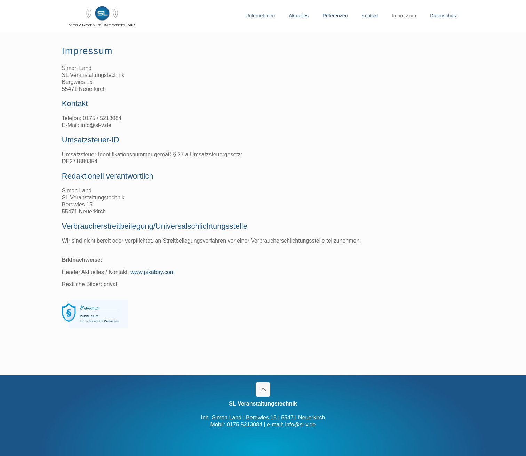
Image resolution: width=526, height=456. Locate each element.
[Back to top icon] (263, 389)
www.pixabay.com (152, 272)
